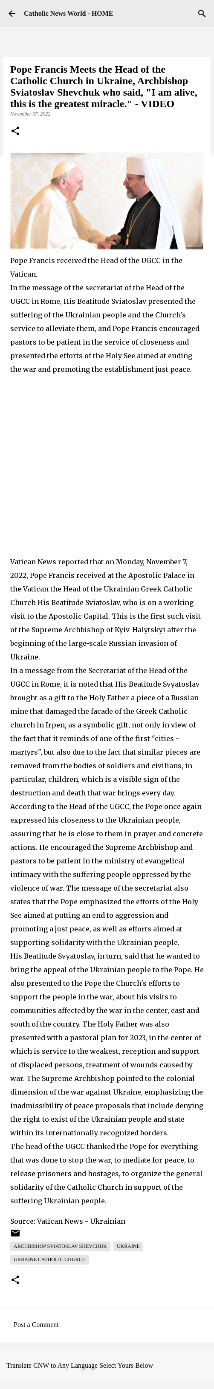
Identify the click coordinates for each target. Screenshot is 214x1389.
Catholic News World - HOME (68, 13)
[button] (15, 132)
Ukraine (128, 1246)
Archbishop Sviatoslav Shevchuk (60, 1246)
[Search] (202, 13)
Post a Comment (36, 1324)
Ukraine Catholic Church (50, 1259)
